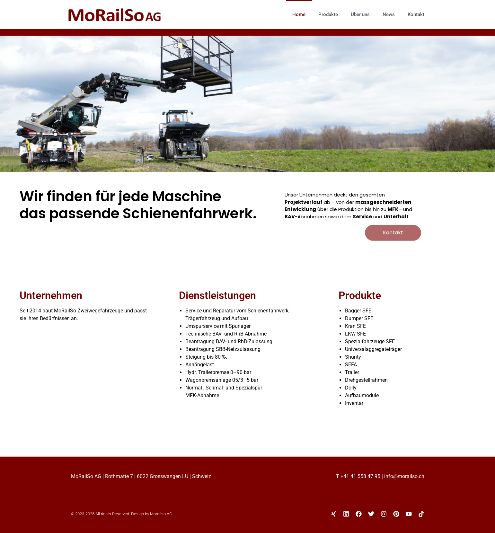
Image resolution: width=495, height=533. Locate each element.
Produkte (328, 14)
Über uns (360, 14)
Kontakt (416, 14)
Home (298, 14)
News (389, 14)
